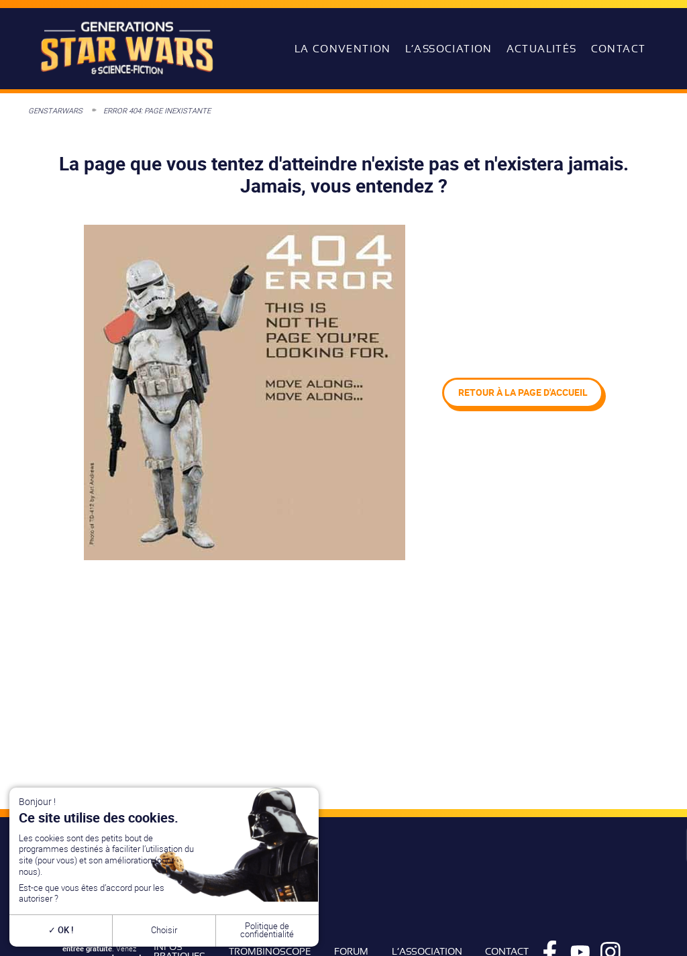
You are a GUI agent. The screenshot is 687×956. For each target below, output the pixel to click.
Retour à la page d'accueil (523, 392)
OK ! (60, 930)
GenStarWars (55, 110)
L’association (448, 49)
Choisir (164, 930)
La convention (343, 49)
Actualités (542, 49)
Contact (618, 49)
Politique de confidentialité (267, 930)
